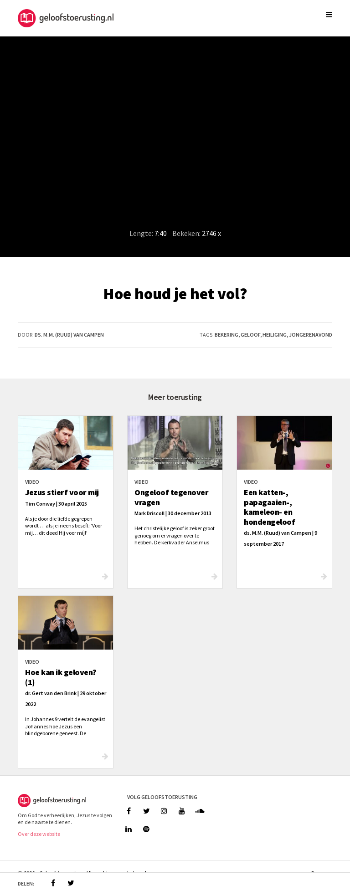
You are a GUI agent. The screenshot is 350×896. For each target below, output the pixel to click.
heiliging (274, 334)
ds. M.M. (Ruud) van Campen (69, 334)
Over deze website (39, 833)
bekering (226, 334)
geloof (250, 334)
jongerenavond (310, 334)
